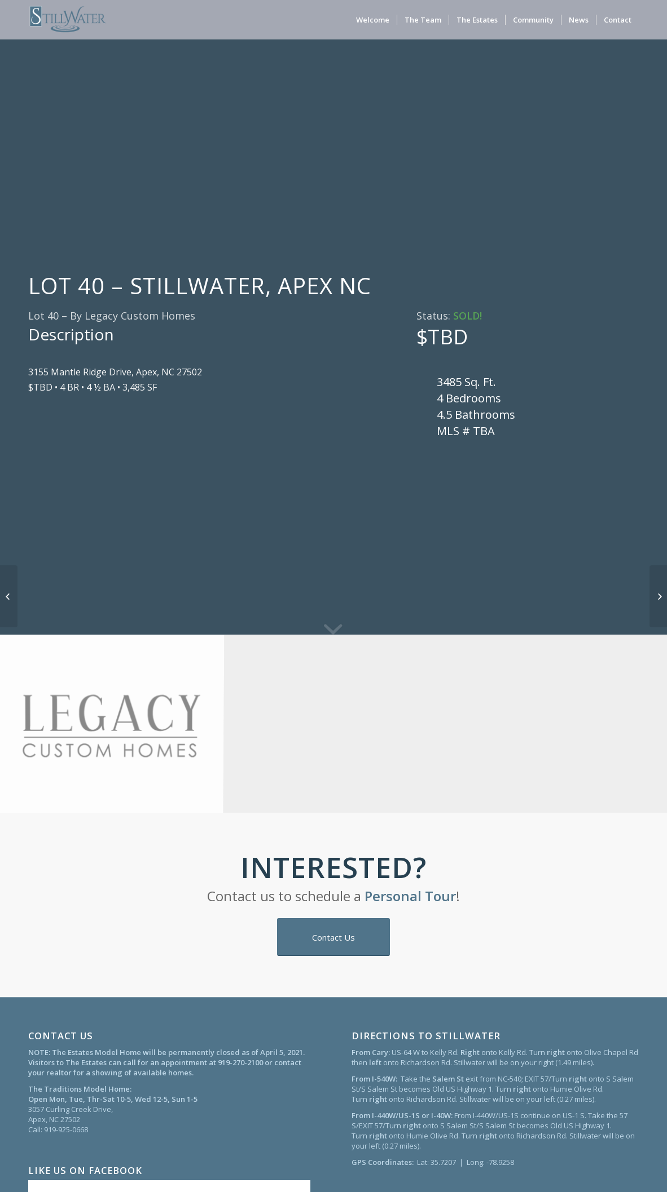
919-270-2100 (240, 1062)
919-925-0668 (66, 1129)
